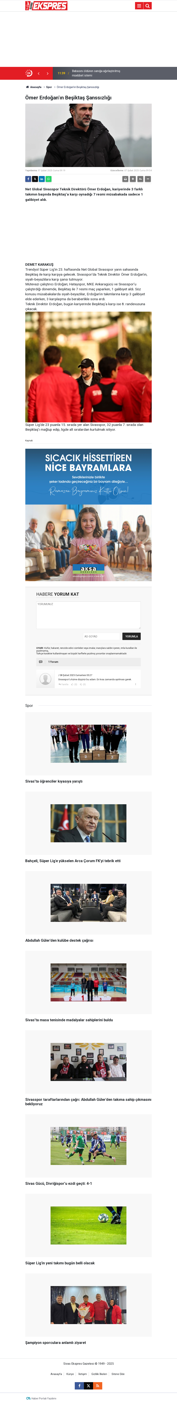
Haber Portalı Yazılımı (44, 1398)
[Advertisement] (88, 39)
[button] (133, 179)
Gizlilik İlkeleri (99, 1374)
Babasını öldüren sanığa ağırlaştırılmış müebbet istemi (96, 73)
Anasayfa (33, 87)
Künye (70, 1374)
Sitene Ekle (118, 1374)
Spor (49, 87)
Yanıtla (64, 684)
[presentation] (38, 73)
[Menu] (139, 5)
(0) (75, 684)
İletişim (82, 1374)
